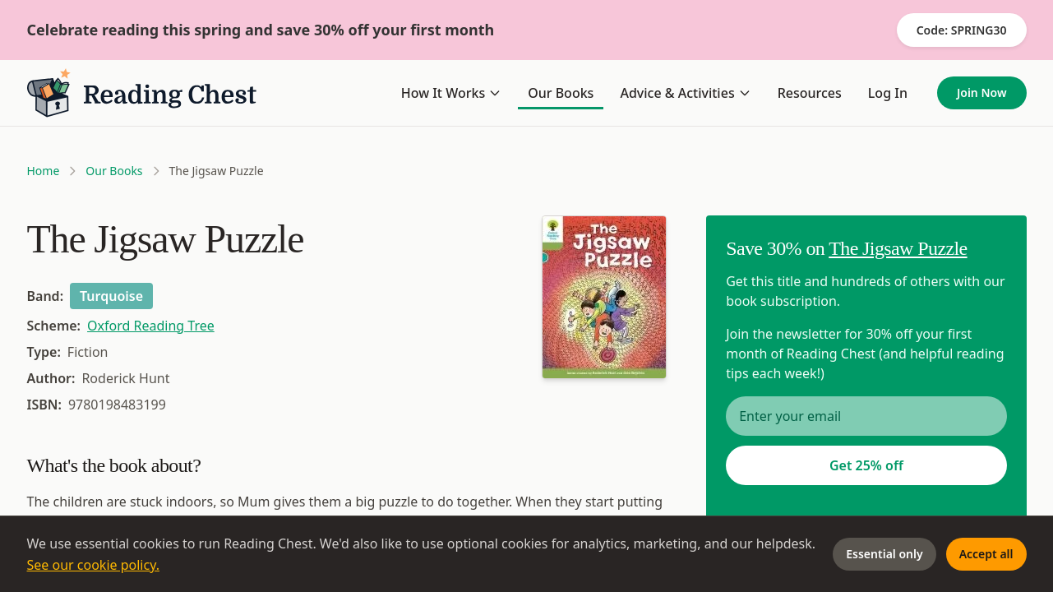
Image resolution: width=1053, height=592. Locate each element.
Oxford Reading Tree (151, 326)
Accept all (986, 554)
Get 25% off (866, 465)
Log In (888, 93)
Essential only (884, 554)
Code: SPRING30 (962, 30)
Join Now (982, 92)
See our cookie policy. (93, 565)
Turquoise (111, 296)
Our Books (560, 93)
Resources (810, 93)
